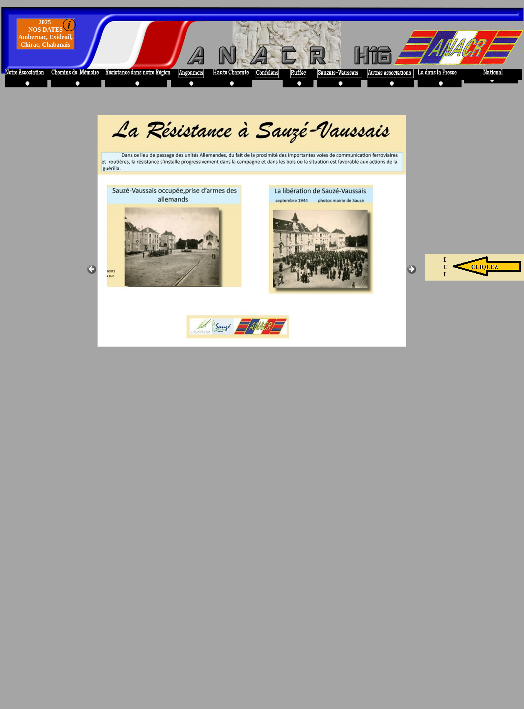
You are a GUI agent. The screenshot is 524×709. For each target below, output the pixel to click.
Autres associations (389, 73)
